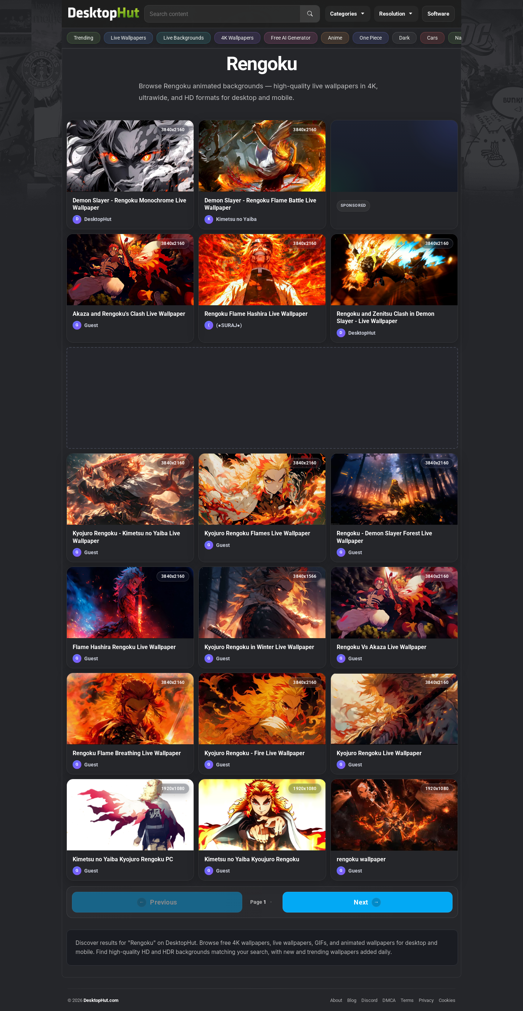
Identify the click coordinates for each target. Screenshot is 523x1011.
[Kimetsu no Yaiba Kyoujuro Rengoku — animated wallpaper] (262, 829)
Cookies (447, 1000)
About (336, 1000)
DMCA (389, 1000)
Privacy (426, 1000)
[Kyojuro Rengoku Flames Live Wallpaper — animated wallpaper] (262, 508)
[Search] (310, 13)
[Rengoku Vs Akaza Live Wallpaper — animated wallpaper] (394, 617)
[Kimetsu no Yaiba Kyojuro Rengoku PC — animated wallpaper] (130, 829)
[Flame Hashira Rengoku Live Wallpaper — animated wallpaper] (130, 617)
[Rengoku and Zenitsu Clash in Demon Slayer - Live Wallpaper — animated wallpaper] (394, 288)
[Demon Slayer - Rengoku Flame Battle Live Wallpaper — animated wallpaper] (262, 174)
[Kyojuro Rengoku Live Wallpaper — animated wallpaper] (394, 723)
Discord (369, 1000)
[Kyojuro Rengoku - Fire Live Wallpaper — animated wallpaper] (262, 723)
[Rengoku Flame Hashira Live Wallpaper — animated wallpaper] (262, 288)
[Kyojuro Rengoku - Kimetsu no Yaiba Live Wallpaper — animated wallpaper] (130, 508)
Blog (351, 1000)
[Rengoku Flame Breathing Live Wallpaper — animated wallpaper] (130, 723)
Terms (407, 1000)
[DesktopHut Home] (103, 14)
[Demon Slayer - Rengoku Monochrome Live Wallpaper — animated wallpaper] (130, 174)
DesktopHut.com (101, 1000)
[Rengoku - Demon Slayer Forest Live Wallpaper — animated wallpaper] (394, 508)
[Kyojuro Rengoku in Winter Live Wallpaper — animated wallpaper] (262, 617)
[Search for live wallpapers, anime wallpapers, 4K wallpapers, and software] (222, 13)
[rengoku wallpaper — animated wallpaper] (394, 829)
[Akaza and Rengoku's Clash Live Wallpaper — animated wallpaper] (130, 288)
